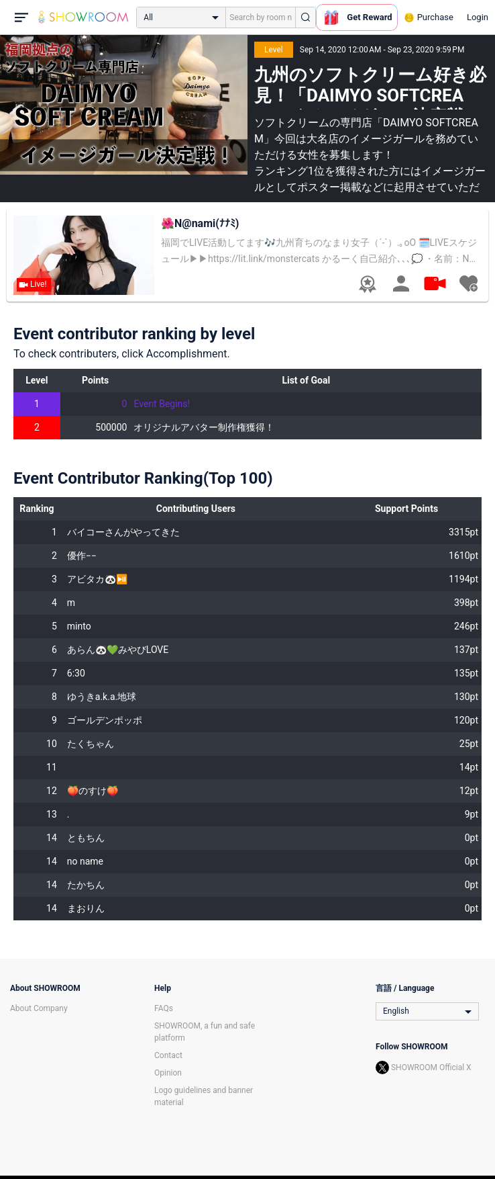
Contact (168, 1055)
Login (477, 17)
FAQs (163, 1008)
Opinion (168, 1073)
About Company (39, 1008)
